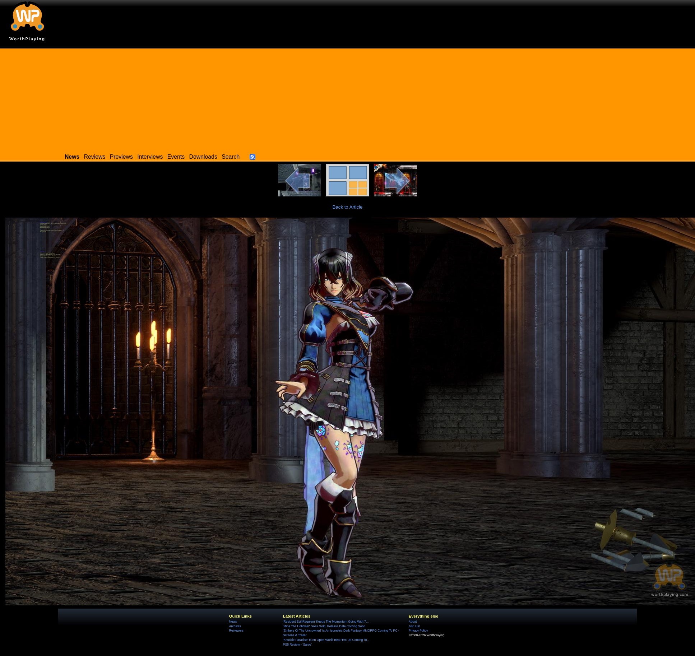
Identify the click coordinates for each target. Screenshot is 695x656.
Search (231, 157)
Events (176, 157)
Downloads (203, 157)
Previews (121, 157)
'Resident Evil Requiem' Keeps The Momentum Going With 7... (326, 621)
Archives (235, 626)
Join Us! (414, 626)
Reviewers (236, 630)
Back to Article (348, 207)
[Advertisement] (348, 98)
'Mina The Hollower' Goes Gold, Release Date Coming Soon (324, 626)
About (413, 621)
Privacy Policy (418, 630)
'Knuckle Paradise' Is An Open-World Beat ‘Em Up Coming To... (326, 640)
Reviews (95, 157)
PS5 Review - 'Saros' (297, 644)
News (233, 621)
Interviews (150, 157)
